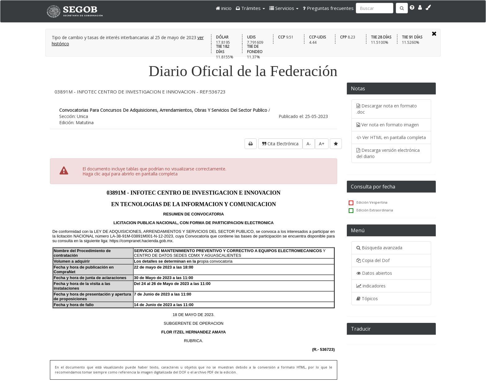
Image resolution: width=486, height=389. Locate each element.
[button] (250, 8)
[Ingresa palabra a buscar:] (374, 8)
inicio (224, 8)
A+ (322, 144)
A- (309, 144)
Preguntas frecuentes (328, 8)
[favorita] (336, 143)
